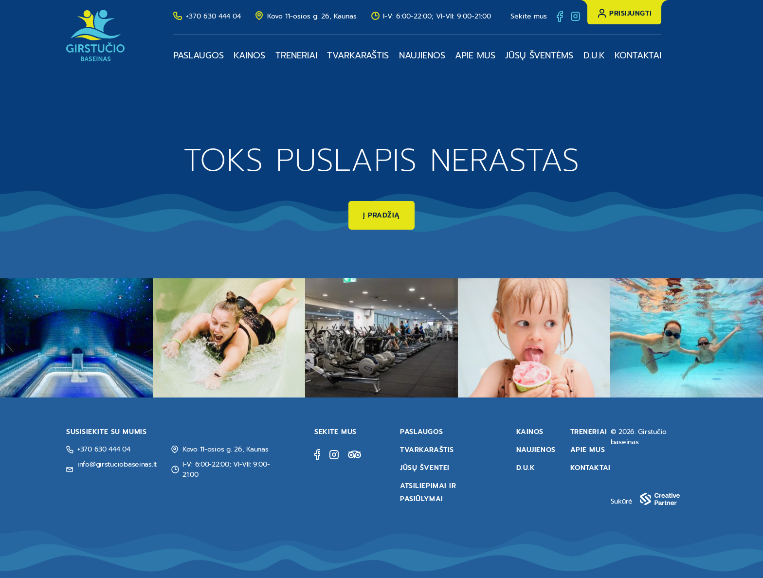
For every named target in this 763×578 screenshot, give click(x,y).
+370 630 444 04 (213, 16)
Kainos (249, 55)
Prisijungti (630, 13)
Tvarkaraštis (358, 55)
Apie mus (475, 55)
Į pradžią (381, 215)
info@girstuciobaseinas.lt (117, 464)
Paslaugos (198, 55)
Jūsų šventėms (539, 55)
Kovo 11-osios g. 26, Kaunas (312, 16)
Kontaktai (638, 55)
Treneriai (296, 55)
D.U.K (594, 55)
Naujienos (422, 55)
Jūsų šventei (425, 468)
